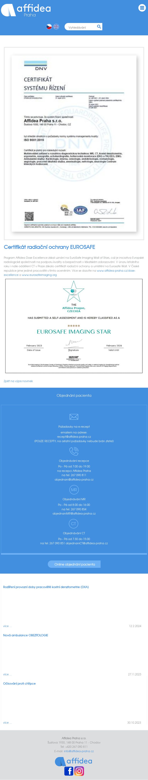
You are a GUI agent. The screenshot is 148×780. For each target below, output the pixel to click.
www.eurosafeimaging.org (39, 275)
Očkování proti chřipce (19, 683)
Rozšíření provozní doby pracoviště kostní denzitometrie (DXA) (46, 587)
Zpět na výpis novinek (18, 381)
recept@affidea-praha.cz (74, 436)
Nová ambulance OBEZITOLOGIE (25, 635)
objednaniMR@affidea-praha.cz (74, 513)
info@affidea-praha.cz (79, 751)
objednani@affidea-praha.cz (74, 479)
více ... (7, 626)
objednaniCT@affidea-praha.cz (87, 543)
